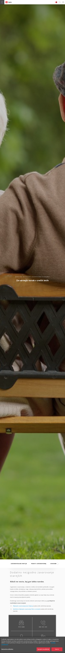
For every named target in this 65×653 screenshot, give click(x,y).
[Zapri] (62, 641)
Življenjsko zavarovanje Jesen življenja (23, 606)
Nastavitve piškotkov (7, 651)
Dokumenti (55, 563)
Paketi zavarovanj (38, 563)
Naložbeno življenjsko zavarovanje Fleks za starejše (26, 609)
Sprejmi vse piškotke (43, 651)
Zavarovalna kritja (19, 563)
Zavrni (57, 651)
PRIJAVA (63, 2)
